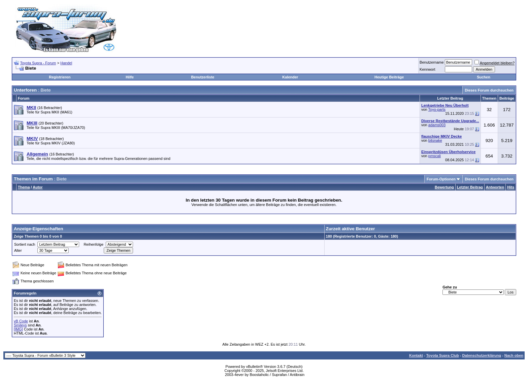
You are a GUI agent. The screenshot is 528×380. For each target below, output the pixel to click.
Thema (24, 187)
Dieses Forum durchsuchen (489, 90)
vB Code (21, 321)
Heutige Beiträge (389, 77)
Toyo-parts (437, 109)
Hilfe (130, 77)
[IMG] (18, 329)
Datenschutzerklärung (481, 355)
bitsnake (435, 140)
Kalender (290, 77)
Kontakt (416, 355)
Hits (510, 187)
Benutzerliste (202, 77)
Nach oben (513, 355)
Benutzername (432, 62)
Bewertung (444, 187)
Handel (66, 63)
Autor (37, 187)
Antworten (495, 187)
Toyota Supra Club (442, 355)
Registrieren (59, 77)
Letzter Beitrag (470, 187)
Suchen (483, 77)
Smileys (20, 325)
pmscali (434, 156)
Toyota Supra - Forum (38, 63)
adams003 (437, 125)
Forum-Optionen (441, 179)
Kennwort (427, 69)
